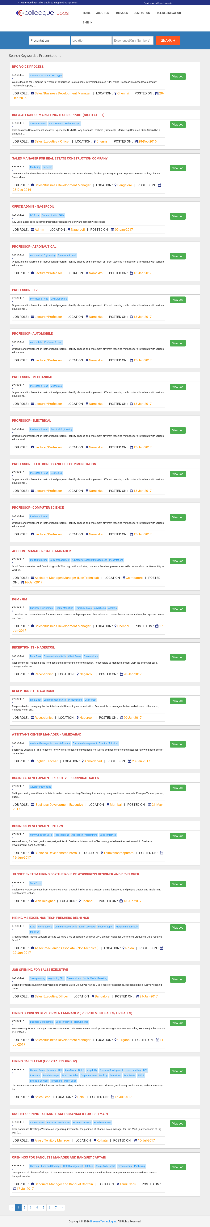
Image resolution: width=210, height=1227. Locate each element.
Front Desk (35, 656)
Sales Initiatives (38, 123)
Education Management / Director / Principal (95, 743)
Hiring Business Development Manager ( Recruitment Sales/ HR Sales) (72, 1013)
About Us (102, 13)
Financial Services (39, 1081)
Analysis (112, 608)
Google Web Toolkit (105, 1166)
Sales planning (37, 978)
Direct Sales (70, 1081)
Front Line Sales (70, 1075)
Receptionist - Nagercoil (34, 647)
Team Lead (115, 1075)
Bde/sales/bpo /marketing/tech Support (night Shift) (58, 115)
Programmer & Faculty (127, 926)
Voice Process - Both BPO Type (46, 75)
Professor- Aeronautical (34, 246)
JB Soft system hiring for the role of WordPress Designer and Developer (76, 874)
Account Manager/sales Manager (42, 551)
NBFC (81, 1070)
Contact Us (142, 13)
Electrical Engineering (62, 429)
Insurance (35, 1075)
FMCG (141, 1075)
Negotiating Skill (56, 978)
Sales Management (59, 560)
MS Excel (35, 215)
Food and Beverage (51, 1166)
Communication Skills (53, 215)
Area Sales (70, 1070)
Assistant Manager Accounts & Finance (50, 743)
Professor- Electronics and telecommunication (54, 464)
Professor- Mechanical (33, 377)
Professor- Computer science (38, 507)
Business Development (41, 608)
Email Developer (87, 926)
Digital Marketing (38, 560)
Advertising (100, 608)
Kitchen (89, 1166)
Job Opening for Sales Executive (40, 970)
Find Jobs (121, 13)
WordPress (35, 883)
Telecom (51, 1070)
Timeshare (56, 1081)
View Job (177, 76)
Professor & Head (67, 255)
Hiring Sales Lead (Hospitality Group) (45, 1061)
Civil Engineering (59, 298)
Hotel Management (73, 1166)
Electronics (56, 473)
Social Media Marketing (95, 978)
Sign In (87, 22)
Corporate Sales (89, 1075)
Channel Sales (37, 1070)
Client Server (74, 656)
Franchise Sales (84, 608)
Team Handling (133, 1070)
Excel (33, 926)
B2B (60, 1070)
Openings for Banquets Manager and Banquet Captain (59, 1157)
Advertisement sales (40, 787)
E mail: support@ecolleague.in (157, 3)
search (168, 40)
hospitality (91, 1070)
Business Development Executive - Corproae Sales (56, 778)
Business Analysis (82, 1122)
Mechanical (56, 386)
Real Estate (129, 1075)
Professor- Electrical (32, 420)
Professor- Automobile (32, 333)
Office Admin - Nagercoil (33, 206)
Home (86, 13)
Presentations (116, 560)
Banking (103, 1075)
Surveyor (47, 167)
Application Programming (84, 835)
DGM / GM (20, 599)
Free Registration (168, 13)
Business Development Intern (38, 826)
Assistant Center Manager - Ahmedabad (47, 734)
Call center (90, 699)
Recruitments (81, 1022)
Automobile (36, 342)
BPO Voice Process (28, 66)
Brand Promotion (102, 1122)
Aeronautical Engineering (43, 255)
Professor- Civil (26, 290)
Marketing (35, 167)
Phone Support (105, 926)
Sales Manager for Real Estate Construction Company (60, 158)
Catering (34, 1166)
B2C (145, 1070)
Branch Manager (51, 1075)
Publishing (139, 1166)
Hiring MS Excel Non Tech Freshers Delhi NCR (51, 918)
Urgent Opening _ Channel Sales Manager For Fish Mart (60, 1114)
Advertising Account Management (89, 560)
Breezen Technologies (103, 1221)
